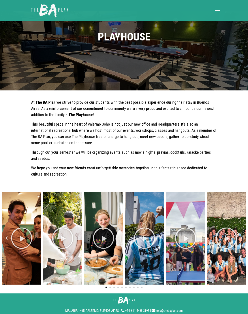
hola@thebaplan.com (169, 311)
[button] (6, 238)
